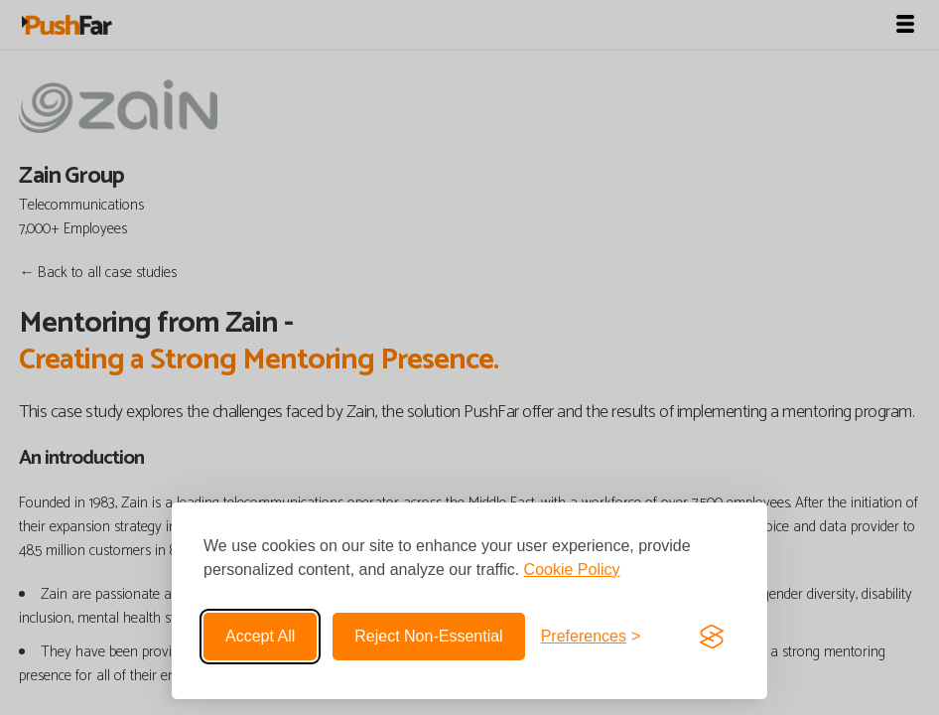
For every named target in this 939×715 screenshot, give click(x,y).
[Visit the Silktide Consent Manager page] (712, 636)
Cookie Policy (572, 569)
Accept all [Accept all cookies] (260, 636)
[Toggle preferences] (591, 636)
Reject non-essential (428, 636)
